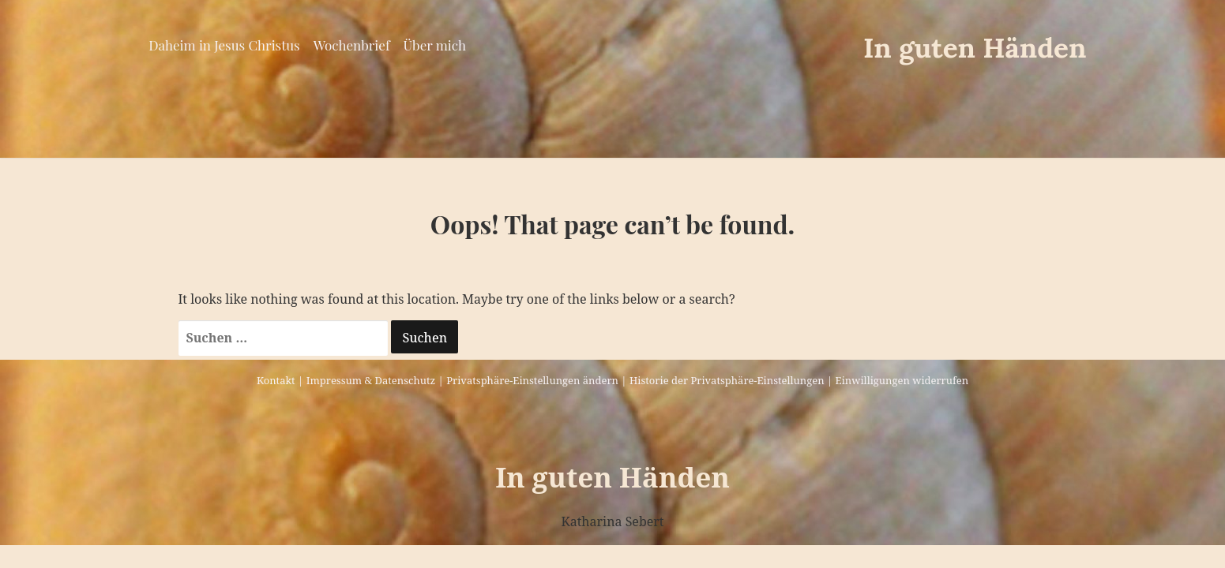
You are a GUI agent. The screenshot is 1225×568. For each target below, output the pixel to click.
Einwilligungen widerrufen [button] (902, 380)
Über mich (435, 45)
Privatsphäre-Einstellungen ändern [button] (532, 380)
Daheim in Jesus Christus (223, 45)
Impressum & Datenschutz (370, 380)
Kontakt (276, 380)
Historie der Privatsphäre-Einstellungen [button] (727, 380)
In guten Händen (975, 47)
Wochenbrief (352, 45)
